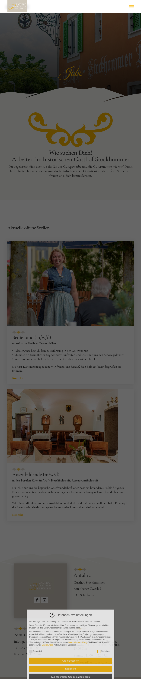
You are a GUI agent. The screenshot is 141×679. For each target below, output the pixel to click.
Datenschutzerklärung (77, 677)
